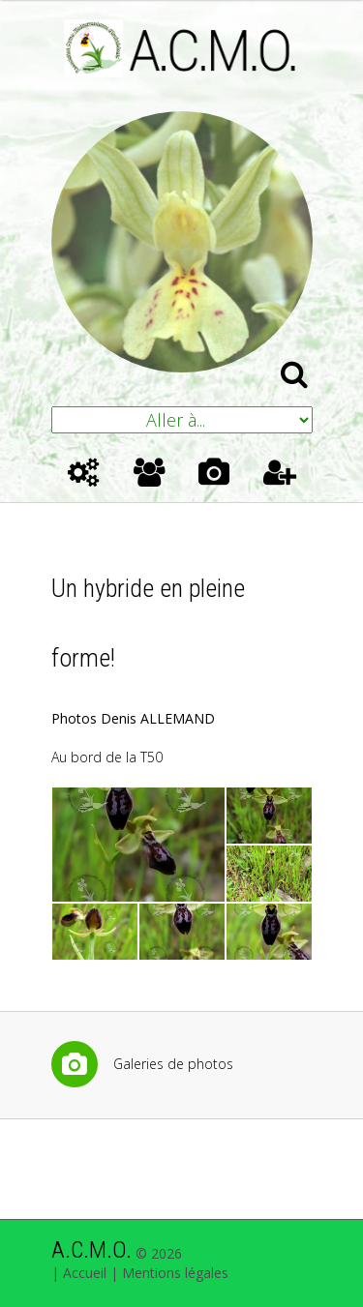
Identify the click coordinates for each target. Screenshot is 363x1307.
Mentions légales (175, 1272)
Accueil (84, 1272)
